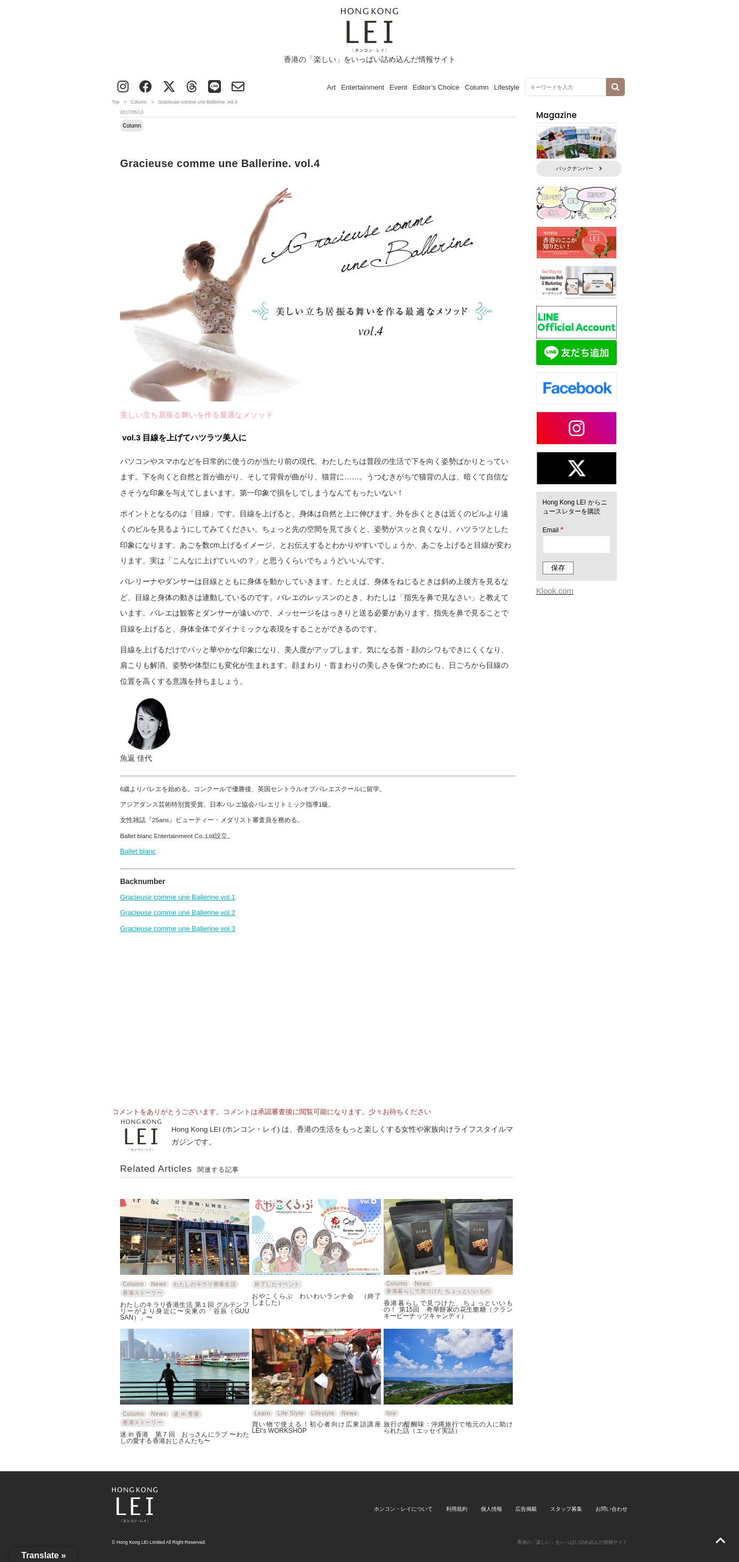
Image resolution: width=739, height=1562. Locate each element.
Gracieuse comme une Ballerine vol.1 (177, 897)
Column (477, 87)
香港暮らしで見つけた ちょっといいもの (438, 1291)
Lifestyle (507, 87)
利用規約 (456, 1509)
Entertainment (362, 87)
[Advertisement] (318, 1016)
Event (398, 87)
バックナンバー (579, 168)
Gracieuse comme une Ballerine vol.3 (177, 929)
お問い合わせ (611, 1509)
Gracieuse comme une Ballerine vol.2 (177, 913)
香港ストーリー (142, 1293)
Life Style (290, 1413)
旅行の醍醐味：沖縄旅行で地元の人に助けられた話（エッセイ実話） (448, 1427)
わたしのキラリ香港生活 (204, 1284)
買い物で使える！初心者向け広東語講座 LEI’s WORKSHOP (316, 1427)
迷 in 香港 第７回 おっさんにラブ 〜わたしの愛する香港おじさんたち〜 (184, 1437)
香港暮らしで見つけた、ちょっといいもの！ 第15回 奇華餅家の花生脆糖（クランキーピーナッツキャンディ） (448, 1309)
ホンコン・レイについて (403, 1509)
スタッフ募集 (566, 1509)
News (158, 1284)
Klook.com (555, 590)
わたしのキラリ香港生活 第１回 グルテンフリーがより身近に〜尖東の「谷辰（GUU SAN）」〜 (184, 1311)
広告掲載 (526, 1509)
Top (116, 102)
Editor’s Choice (435, 87)
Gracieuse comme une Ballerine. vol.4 (220, 163)
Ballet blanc (138, 851)
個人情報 (491, 1509)
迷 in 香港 (186, 1414)
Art (331, 87)
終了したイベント (277, 1284)
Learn (263, 1413)
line (391, 1413)
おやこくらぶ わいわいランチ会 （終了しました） (316, 1299)
